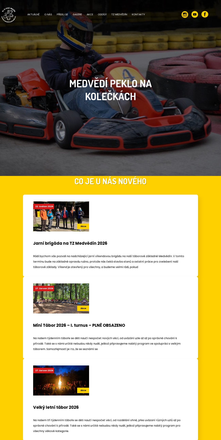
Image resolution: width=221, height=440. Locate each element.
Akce (90, 14)
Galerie (77, 14)
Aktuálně (33, 14)
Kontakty (138, 14)
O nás (48, 14)
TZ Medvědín (119, 14)
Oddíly (102, 14)
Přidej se (62, 14)
